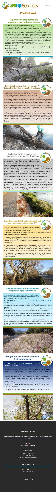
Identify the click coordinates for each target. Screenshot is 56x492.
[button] (45, 5)
